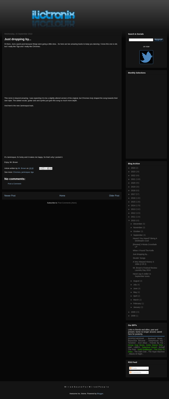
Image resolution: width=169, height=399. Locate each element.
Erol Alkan (142, 343)
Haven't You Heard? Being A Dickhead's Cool (145, 239)
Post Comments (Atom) (67, 203)
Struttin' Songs (139, 258)
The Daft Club (140, 352)
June (135, 288)
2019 (133, 187)
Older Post (114, 195)
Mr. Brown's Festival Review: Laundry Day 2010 (145, 269)
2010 (133, 220)
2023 (133, 172)
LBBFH (137, 347)
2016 (133, 198)
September (138, 235)
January (137, 307)
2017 (133, 194)
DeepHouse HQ (156, 341)
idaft (130, 347)
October (137, 231)
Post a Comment (14, 184)
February (137, 303)
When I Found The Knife (143, 250)
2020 (133, 183)
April (135, 296)
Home (62, 195)
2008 (133, 316)
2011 (133, 217)
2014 (133, 205)
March (136, 300)
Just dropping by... (140, 254)
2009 (133, 312)
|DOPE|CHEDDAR (136, 338)
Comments (135, 372)
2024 (133, 168)
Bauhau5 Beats (155, 338)
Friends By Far (156, 343)
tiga (32, 172)
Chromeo (16, 172)
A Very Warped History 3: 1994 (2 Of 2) (143, 263)
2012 (133, 213)
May (135, 292)
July (135, 285)
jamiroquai (25, 172)
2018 (133, 190)
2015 (133, 202)
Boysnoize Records (136, 341)
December (138, 224)
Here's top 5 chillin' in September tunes (142, 275)
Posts (133, 368)
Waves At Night (135, 354)
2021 (133, 179)
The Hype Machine (156, 352)
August (136, 281)
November (138, 227)
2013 (133, 209)
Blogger (100, 394)
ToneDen (132, 343)
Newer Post (10, 195)
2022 (133, 175)
